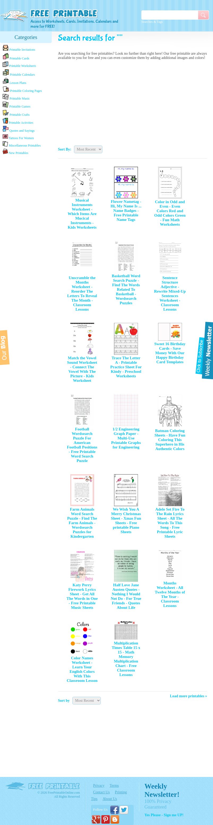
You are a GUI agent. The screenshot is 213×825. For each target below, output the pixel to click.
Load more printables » (188, 696)
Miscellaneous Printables (22, 144)
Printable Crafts (16, 113)
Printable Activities (18, 121)
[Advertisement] (132, 101)
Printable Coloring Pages (22, 89)
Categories (26, 37)
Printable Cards (16, 56)
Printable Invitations (19, 48)
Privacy (99, 786)
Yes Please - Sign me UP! (164, 815)
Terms (114, 786)
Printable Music (16, 97)
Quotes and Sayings (18, 129)
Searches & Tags (152, 22)
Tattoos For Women (18, 137)
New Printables (15, 152)
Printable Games (17, 105)
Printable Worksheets (19, 65)
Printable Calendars (19, 72)
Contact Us (101, 792)
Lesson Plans (14, 81)
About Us (110, 799)
